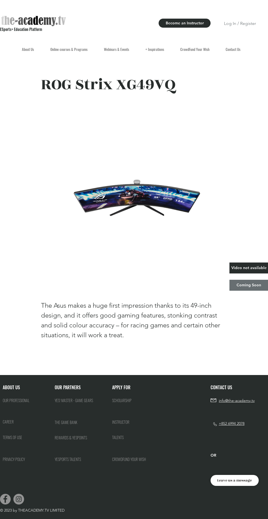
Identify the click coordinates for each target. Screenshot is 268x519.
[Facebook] (5, 499)
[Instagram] (18, 499)
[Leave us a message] (235, 480)
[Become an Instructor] (185, 23)
